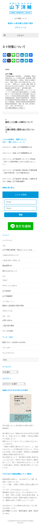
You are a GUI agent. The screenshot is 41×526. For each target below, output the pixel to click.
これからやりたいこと (10, 255)
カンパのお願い (8, 331)
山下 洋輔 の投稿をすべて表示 (14, 108)
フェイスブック (8, 353)
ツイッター (6, 347)
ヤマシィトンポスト (9, 285)
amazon (5, 428)
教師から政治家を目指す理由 (20, 23)
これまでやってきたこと (11, 260)
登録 (20, 215)
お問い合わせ (7, 320)
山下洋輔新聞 (7, 296)
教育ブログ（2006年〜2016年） (14, 342)
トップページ (7, 240)
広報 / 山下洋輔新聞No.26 (22, 147)
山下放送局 (6, 291)
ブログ (4, 280)
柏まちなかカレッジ (9, 271)
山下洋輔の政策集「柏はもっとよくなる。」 (18, 250)
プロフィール (20, 27)
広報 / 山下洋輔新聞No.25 (22, 153)
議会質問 (7, 265)
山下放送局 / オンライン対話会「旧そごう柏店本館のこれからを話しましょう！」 (18, 161)
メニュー (20, 35)
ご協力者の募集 (8, 325)
